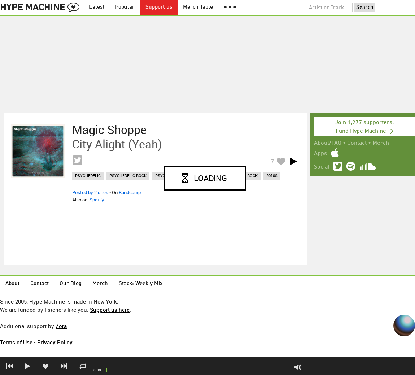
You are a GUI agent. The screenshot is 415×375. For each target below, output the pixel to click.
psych (161, 175)
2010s (272, 175)
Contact (357, 143)
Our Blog (71, 284)
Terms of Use (16, 342)
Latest (96, 7)
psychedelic (88, 175)
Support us (158, 7)
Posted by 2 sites (90, 192)
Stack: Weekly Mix (141, 284)
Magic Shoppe (109, 129)
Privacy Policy (55, 342)
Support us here (110, 309)
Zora (61, 326)
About (12, 284)
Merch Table (198, 7)
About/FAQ (327, 143)
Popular (125, 7)
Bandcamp (130, 192)
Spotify (96, 199)
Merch (380, 143)
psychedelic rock (128, 175)
